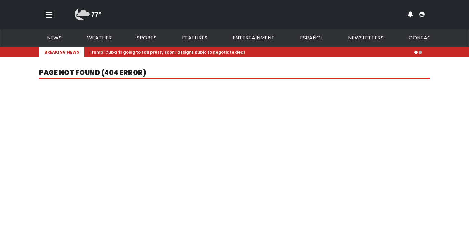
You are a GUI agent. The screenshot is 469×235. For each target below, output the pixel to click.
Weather (99, 37)
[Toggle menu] (49, 14)
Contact (421, 37)
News (54, 37)
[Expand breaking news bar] (428, 52)
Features (194, 37)
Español (311, 37)
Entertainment (254, 37)
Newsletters (366, 37)
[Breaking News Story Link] (249, 52)
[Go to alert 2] (420, 52)
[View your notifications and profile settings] (410, 14)
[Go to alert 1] (416, 52)
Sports (147, 37)
